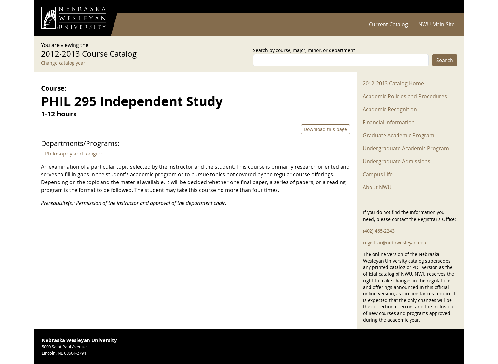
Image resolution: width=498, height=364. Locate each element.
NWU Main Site (436, 24)
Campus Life (378, 174)
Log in (448, 7)
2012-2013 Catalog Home (393, 83)
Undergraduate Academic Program (406, 148)
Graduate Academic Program (398, 135)
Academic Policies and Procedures (405, 96)
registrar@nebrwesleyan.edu (394, 242)
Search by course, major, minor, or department (304, 50)
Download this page (325, 129)
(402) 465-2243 (379, 231)
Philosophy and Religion (74, 153)
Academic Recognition (390, 109)
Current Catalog (388, 24)
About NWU (377, 187)
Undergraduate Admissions (396, 161)
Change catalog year (63, 63)
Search (444, 60)
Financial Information (389, 122)
